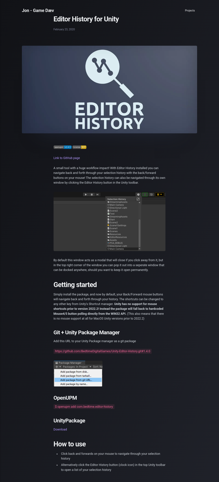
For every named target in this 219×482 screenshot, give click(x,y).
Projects (190, 10)
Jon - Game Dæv (38, 10)
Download (60, 429)
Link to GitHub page (67, 158)
